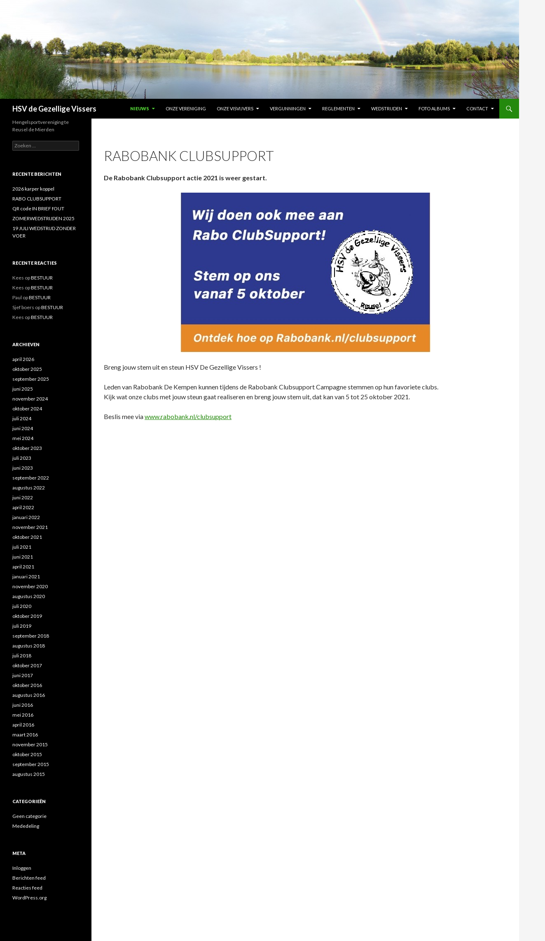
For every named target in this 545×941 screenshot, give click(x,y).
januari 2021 (26, 576)
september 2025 (30, 379)
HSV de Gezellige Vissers (54, 108)
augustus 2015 (28, 774)
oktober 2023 (27, 448)
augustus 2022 (28, 487)
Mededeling (25, 826)
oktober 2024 (27, 408)
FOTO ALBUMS (434, 108)
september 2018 (30, 636)
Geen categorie (29, 816)
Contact (477, 108)
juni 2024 (22, 428)
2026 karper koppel (33, 189)
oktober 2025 (27, 369)
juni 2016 (22, 705)
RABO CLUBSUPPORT (36, 199)
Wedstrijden (386, 108)
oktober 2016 (27, 685)
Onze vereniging (186, 108)
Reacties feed (27, 888)
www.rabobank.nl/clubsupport (188, 416)
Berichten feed (29, 878)
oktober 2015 (27, 754)
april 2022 (23, 507)
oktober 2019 (27, 616)
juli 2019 (21, 626)
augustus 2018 (28, 646)
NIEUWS (139, 108)
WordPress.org (29, 897)
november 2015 (30, 744)
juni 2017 (22, 675)
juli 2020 (21, 606)
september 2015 (30, 764)
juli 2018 (21, 655)
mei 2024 (22, 438)
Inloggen (21, 868)
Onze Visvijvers (235, 108)
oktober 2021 (27, 537)
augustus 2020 (28, 596)
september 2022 (30, 478)
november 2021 (30, 527)
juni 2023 (22, 468)
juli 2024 (21, 418)
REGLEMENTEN (338, 108)
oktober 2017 (27, 665)
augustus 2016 (28, 695)
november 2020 (30, 586)
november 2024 (30, 399)
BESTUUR (42, 278)
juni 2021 (22, 557)
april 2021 (23, 567)
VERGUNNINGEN (288, 108)
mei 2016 (22, 715)
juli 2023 (21, 458)
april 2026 (23, 359)
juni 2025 (22, 389)
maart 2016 (25, 734)
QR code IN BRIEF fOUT (38, 208)
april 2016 (23, 725)
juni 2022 (22, 497)
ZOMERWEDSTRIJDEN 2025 (43, 218)
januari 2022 (26, 517)
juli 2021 (21, 547)
